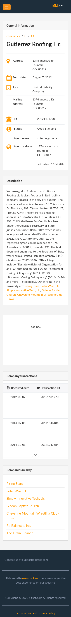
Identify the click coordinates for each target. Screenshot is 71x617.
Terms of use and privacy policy (35, 613)
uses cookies (30, 578)
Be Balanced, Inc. (18, 525)
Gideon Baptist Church (22, 506)
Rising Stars (32, 286)
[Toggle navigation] (7, 7)
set (58, 5)
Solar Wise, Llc (50, 286)
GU (33, 36)
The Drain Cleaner (19, 533)
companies (13, 36)
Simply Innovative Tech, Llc (23, 290)
